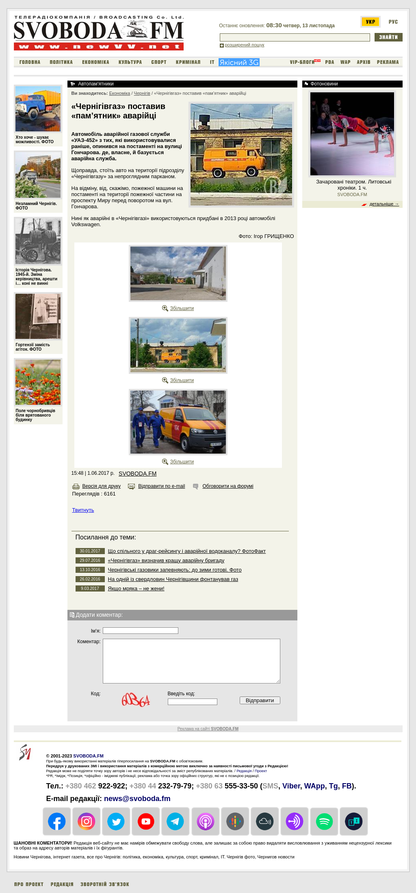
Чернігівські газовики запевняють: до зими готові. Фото (175, 570)
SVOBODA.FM (137, 473)
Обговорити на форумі (227, 486)
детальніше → (384, 203)
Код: (96, 693)
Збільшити (182, 308)
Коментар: (88, 641)
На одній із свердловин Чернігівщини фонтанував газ (173, 579)
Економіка (119, 93)
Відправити (260, 700)
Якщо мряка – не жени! (136, 588)
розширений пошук (244, 44)
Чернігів (142, 93)
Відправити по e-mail (161, 486)
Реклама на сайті (208, 729)
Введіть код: (181, 693)
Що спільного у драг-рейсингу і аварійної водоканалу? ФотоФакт (187, 551)
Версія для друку (101, 486)
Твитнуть (83, 510)
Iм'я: (96, 631)
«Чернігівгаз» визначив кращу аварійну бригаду (166, 560)
